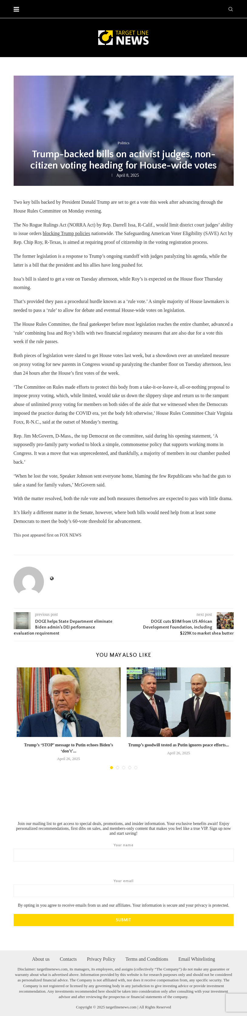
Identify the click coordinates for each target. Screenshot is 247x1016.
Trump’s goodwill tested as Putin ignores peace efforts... (178, 745)
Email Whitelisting (197, 958)
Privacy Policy (101, 958)
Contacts (68, 958)
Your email (124, 888)
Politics (123, 143)
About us (40, 958)
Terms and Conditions (146, 958)
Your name (124, 852)
